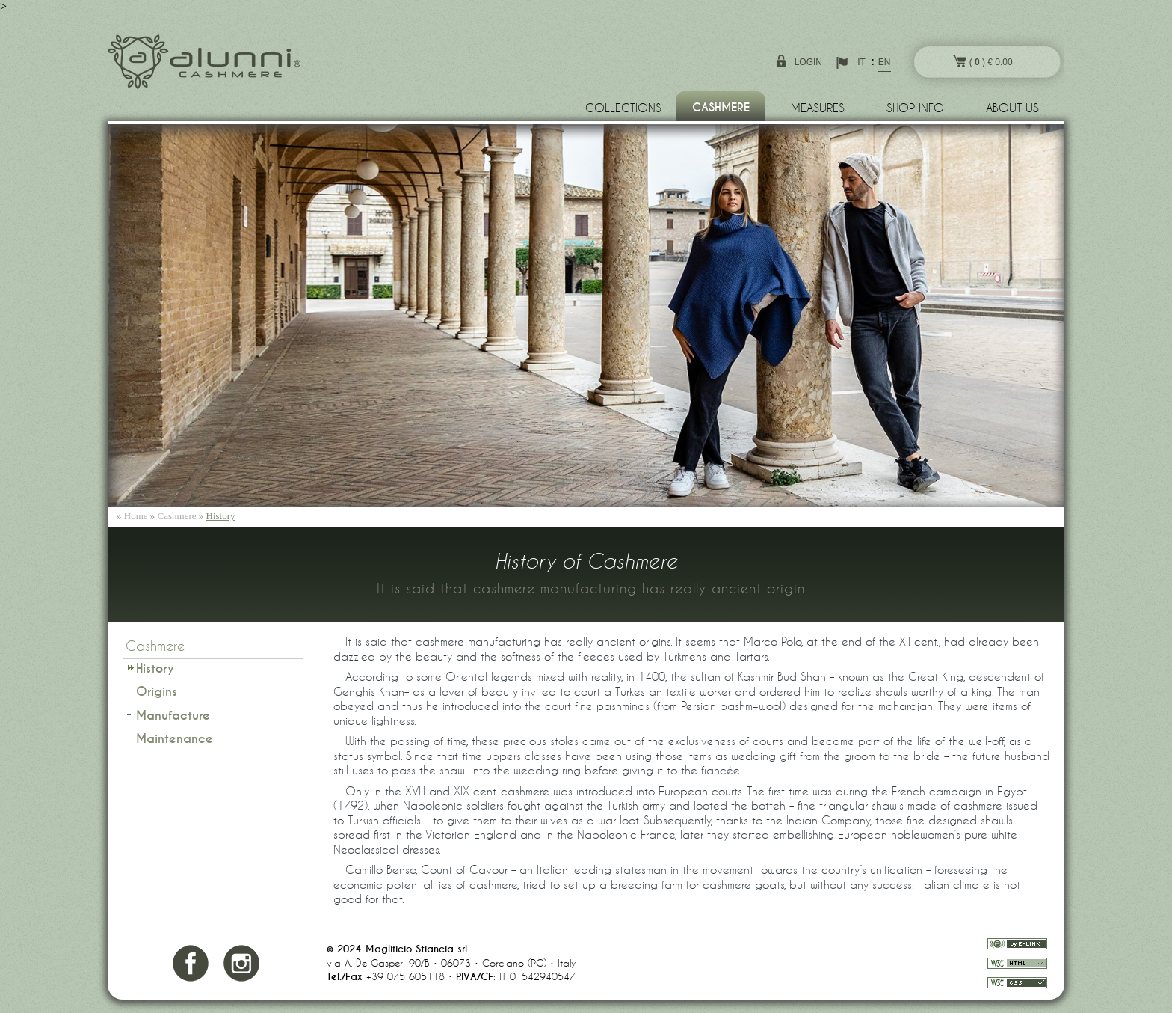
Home (136, 515)
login (808, 62)
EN (884, 62)
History (220, 515)
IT (861, 62)
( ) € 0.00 (982, 61)
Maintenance (174, 739)
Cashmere (721, 107)
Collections (623, 107)
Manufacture (173, 715)
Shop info (915, 107)
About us (1012, 107)
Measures (818, 107)
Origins (156, 692)
